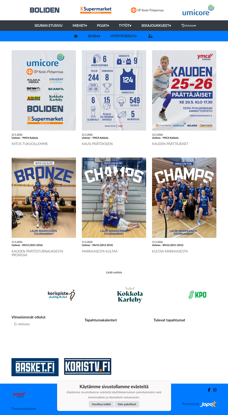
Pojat (103, 25)
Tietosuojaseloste (23, 409)
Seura (94, 36)
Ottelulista (20, 338)
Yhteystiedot (123, 36)
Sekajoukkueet (156, 25)
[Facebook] (207, 390)
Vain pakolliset (127, 404)
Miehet (80, 25)
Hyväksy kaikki (101, 404)
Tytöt (125, 25)
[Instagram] (213, 390)
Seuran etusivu (49, 25)
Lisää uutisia (114, 272)
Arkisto (189, 25)
